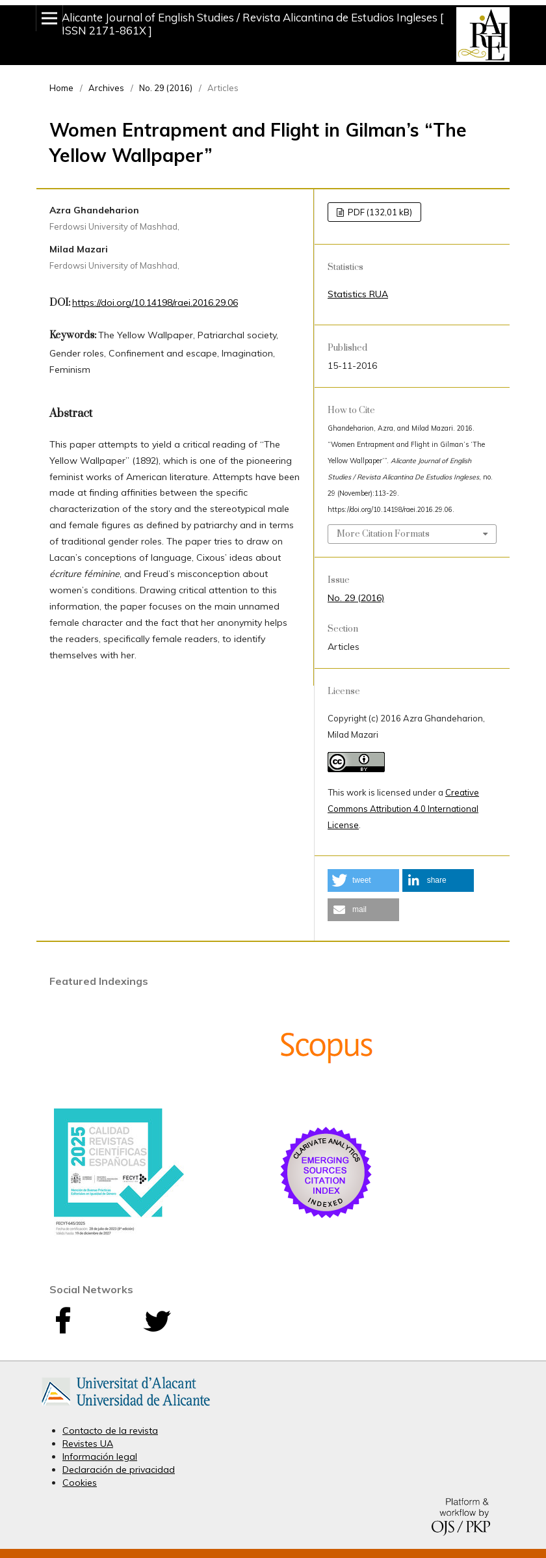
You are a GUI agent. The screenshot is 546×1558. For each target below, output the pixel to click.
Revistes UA (87, 1443)
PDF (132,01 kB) (379, 212)
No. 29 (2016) (165, 88)
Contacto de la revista (110, 1430)
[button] (363, 880)
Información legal (99, 1456)
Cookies (79, 1482)
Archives (106, 88)
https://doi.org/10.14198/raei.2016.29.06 (155, 302)
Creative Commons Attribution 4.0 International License (403, 808)
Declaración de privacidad (118, 1469)
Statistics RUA (358, 294)
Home (61, 88)
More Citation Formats (383, 534)
